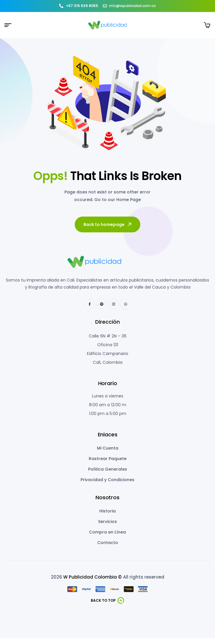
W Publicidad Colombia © (92, 577)
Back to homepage (107, 224)
